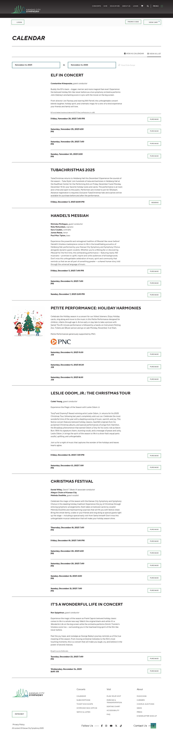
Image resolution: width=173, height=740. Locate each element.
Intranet (19, 714)
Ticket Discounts (85, 704)
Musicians (142, 696)
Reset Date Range (128, 65)
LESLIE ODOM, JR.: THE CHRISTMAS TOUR (90, 393)
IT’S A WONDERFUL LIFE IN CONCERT (87, 604)
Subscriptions (83, 700)
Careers (141, 700)
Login (133, 7)
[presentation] (28, 323)
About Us (124, 7)
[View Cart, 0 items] (152, 22)
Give (103, 7)
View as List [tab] (155, 54)
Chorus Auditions (145, 704)
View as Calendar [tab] (135, 54)
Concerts (94, 7)
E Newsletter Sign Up (147, 716)
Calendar (81, 696)
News (139, 708)
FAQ (108, 715)
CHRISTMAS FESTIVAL (72, 481)
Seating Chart (113, 707)
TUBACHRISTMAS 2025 (73, 170)
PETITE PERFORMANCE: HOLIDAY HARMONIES (96, 308)
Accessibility (113, 711)
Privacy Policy (19, 725)
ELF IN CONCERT (67, 75)
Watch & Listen (83, 712)
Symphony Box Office (87, 708)
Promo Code (133, 22)
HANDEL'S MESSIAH (70, 216)
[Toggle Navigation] (155, 6)
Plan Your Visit (114, 696)
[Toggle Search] (146, 7)
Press (139, 712)
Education (112, 7)
